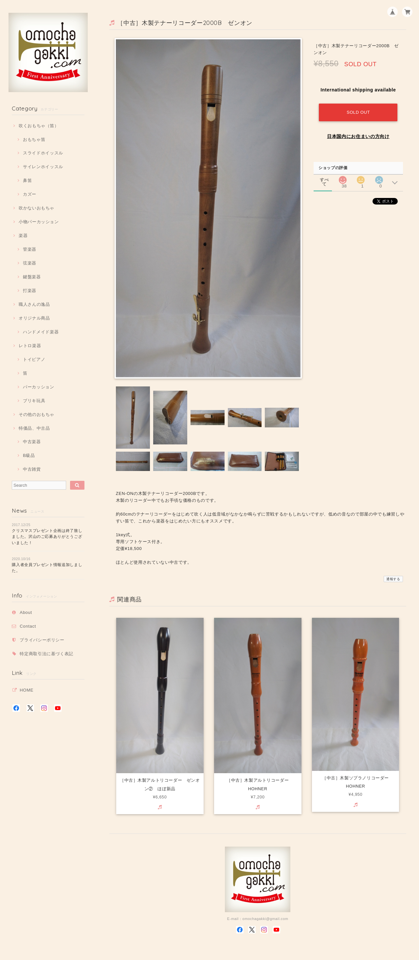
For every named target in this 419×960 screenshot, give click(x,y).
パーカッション (38, 386)
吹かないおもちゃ (36, 208)
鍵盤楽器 (32, 276)
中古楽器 (32, 441)
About (26, 612)
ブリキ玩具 (34, 400)
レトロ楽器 (30, 345)
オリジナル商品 (34, 318)
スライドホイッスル (43, 152)
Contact (28, 626)
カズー (29, 194)
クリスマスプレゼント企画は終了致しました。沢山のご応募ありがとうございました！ (47, 536)
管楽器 (29, 249)
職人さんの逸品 (34, 304)
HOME (26, 690)
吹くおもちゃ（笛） (39, 125)
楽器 (23, 235)
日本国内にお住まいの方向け (358, 136)
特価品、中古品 (34, 428)
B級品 (29, 455)
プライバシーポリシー (42, 639)
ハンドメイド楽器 (41, 331)
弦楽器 (29, 263)
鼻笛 (27, 180)
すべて (324, 180)
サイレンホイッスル (43, 166)
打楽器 (29, 290)
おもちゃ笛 (34, 139)
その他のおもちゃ (36, 414)
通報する (393, 579)
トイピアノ (34, 359)
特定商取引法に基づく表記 (46, 653)
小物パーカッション (39, 221)
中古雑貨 (32, 469)
